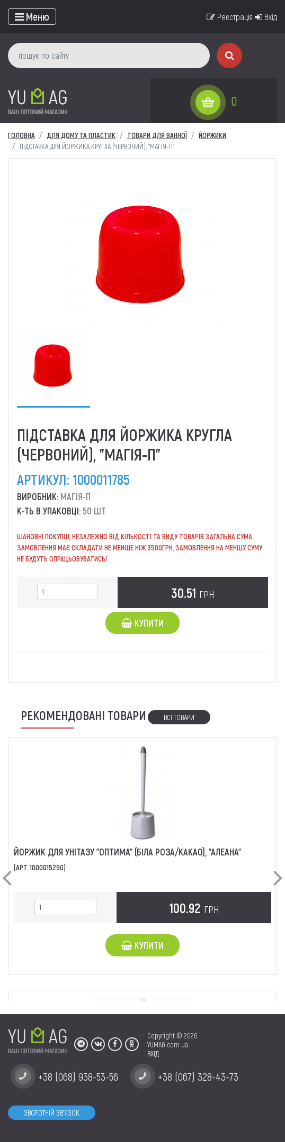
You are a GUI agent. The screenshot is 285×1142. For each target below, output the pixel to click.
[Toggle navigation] (32, 16)
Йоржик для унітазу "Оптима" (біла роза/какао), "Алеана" (127, 852)
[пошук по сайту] (109, 55)
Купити (142, 623)
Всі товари (179, 717)
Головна (21, 135)
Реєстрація (230, 17)
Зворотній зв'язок (51, 1112)
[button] (7, 869)
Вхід (266, 17)
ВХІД (153, 1053)
